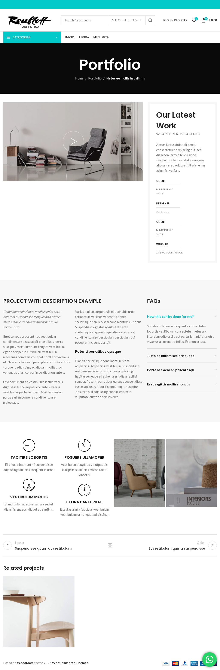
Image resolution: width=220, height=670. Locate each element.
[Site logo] (30, 20)
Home (79, 78)
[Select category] (127, 20)
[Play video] (73, 141)
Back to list (110, 545)
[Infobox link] (29, 455)
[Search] (108, 20)
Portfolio (95, 78)
